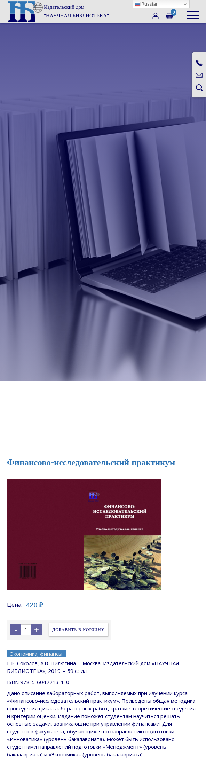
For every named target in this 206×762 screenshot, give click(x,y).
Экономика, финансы (36, 653)
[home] (58, 11)
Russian (147, 4)
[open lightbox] (103, 534)
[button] (193, 11)
